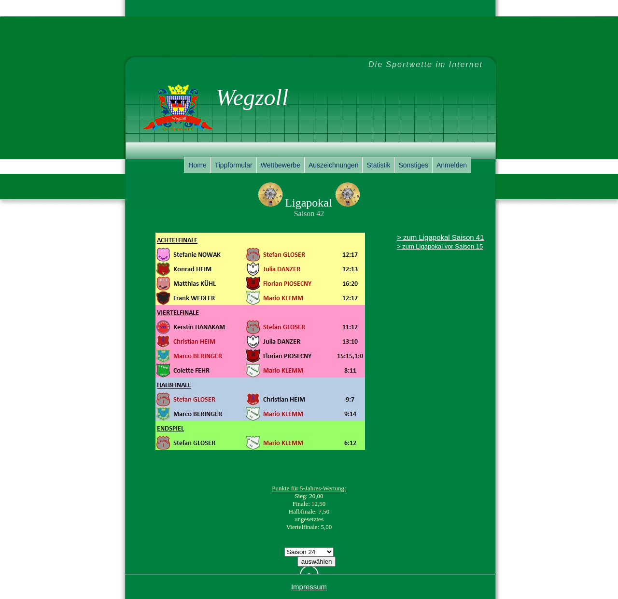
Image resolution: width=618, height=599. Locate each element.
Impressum (309, 587)
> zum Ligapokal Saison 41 (440, 237)
